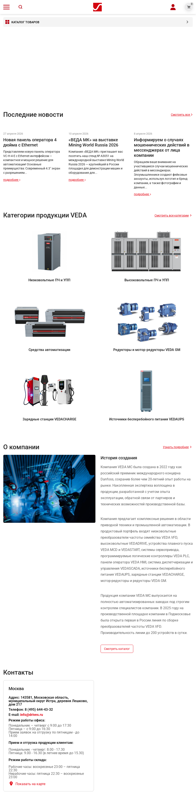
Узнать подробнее (176, 447)
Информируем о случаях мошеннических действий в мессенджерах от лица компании (161, 147)
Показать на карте (30, 784)
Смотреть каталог (117, 649)
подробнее (12, 179)
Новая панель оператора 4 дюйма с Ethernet (30, 142)
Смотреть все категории (172, 215)
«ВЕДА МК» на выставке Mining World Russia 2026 (93, 142)
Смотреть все (182, 114)
